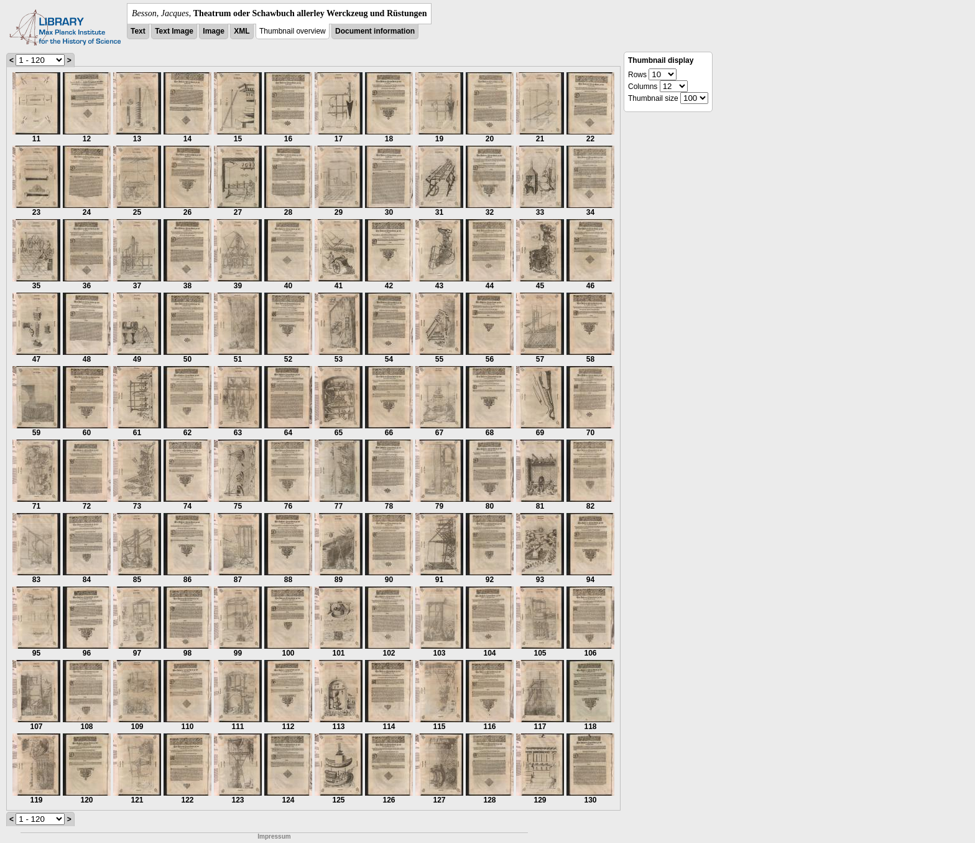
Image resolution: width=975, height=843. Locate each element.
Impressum (273, 836)
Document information (375, 31)
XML (241, 31)
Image (213, 31)
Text (138, 31)
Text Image (174, 31)
